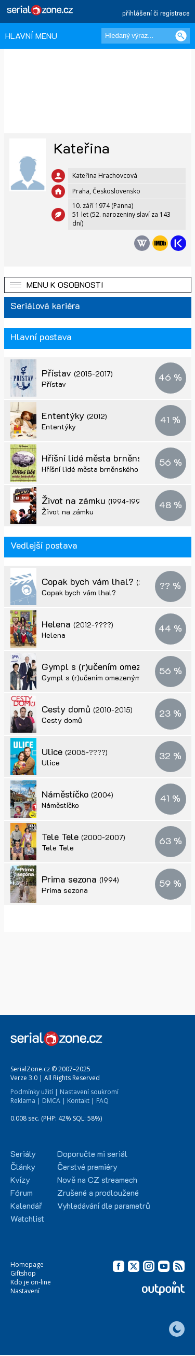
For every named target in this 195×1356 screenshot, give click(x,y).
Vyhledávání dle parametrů (103, 1205)
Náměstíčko (77, 794)
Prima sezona (80, 879)
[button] (97, 285)
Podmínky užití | (34, 1091)
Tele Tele (83, 836)
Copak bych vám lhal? (99, 581)
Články (22, 1166)
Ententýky (74, 415)
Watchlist (27, 1218)
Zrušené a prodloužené (98, 1192)
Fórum (21, 1192)
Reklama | (25, 1100)
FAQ (102, 1100)
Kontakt (78, 1100)
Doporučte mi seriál (92, 1153)
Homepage (27, 1264)
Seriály (23, 1153)
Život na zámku (94, 500)
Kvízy (20, 1179)
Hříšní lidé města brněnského (113, 458)
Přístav (77, 373)
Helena (77, 624)
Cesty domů (87, 709)
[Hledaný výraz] (145, 36)
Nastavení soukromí (89, 1091)
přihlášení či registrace (156, 12)
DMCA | (54, 1100)
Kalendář (26, 1205)
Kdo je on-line (30, 1282)
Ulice (75, 751)
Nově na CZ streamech (97, 1179)
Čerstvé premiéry (87, 1166)
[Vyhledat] (181, 35)
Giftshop (23, 1273)
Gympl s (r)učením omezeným (91, 677)
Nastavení (25, 1291)
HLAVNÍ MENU (31, 35)
